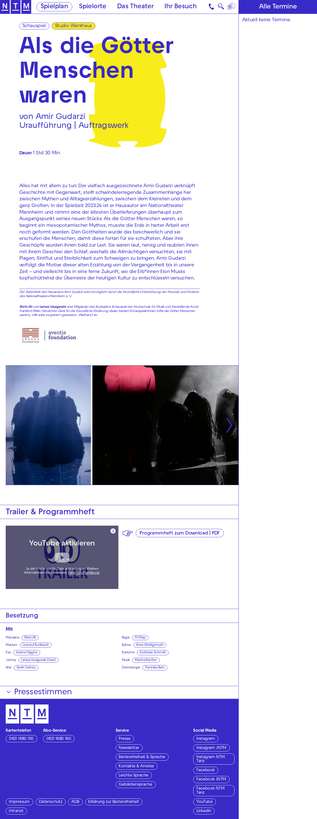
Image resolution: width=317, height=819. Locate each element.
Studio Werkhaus (73, 26)
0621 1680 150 (21, 739)
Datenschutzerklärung (84, 573)
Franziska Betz (155, 667)
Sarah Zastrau (26, 667)
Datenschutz (50, 802)
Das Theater (135, 7)
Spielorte (92, 7)
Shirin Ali (30, 637)
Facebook (205, 770)
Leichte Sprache (133, 776)
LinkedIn (203, 811)
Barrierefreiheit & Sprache (142, 757)
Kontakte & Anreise (136, 767)
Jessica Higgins (26, 652)
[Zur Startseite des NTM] (15, 7)
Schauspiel (34, 26)
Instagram (205, 739)
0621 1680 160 (58, 739)
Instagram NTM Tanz (210, 759)
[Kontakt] (211, 7)
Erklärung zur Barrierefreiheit (113, 802)
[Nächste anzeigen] (229, 425)
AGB (75, 802)
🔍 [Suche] (220, 8)
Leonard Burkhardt (35, 645)
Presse (124, 739)
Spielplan (54, 7)
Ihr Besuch (180, 7)
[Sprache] (232, 7)
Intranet (16, 811)
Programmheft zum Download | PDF (179, 533)
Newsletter (129, 748)
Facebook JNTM (211, 780)
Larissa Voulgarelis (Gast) (38, 660)
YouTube (204, 802)
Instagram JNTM (211, 748)
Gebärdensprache (135, 785)
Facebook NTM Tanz (210, 791)
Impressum (19, 802)
